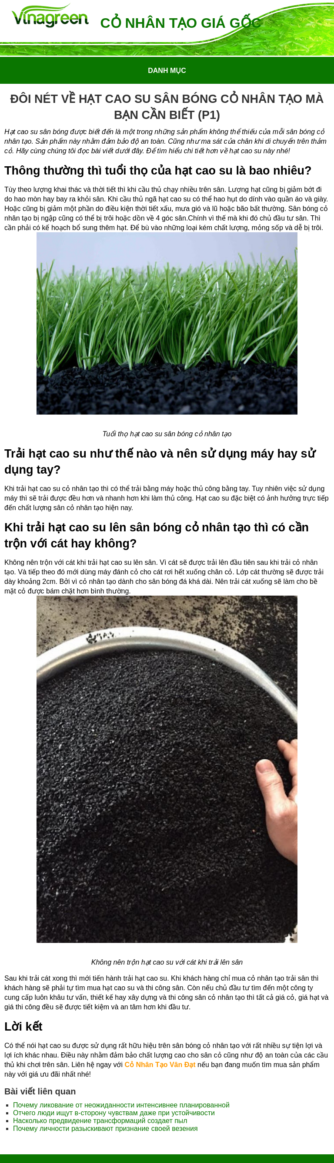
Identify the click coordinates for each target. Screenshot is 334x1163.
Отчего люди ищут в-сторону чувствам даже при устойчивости (114, 1113)
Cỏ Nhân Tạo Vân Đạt (159, 1064)
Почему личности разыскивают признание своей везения (105, 1128)
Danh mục (167, 70)
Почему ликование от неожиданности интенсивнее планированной (121, 1105)
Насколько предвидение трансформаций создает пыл (100, 1120)
